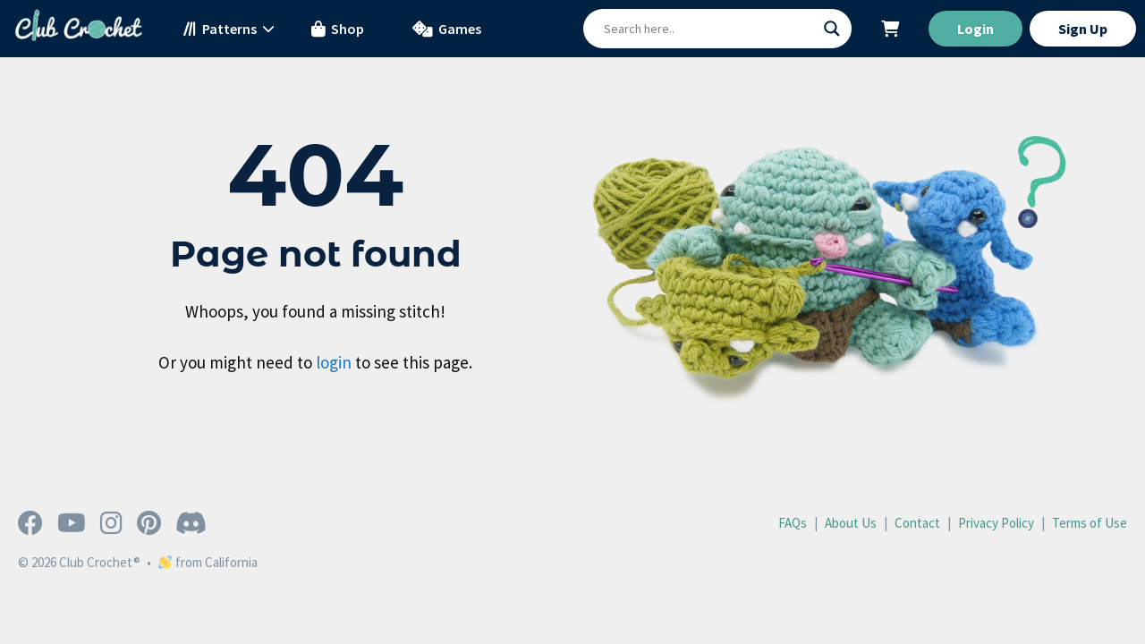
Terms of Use (1089, 522)
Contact (917, 522)
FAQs (792, 522)
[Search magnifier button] (831, 28)
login (334, 362)
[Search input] (709, 28)
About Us (851, 522)
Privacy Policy (996, 522)
